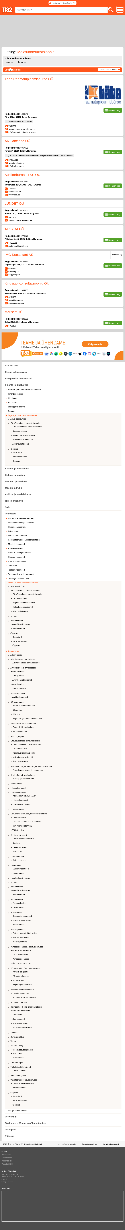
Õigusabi (14, 449)
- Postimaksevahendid (21, 920)
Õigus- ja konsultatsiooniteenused (23, 415)
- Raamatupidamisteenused (23, 997)
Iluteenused (13, 531)
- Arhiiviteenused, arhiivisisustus (25, 663)
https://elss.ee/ (14, 192)
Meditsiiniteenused (16, 544)
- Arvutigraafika (18, 675)
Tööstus (9, 1136)
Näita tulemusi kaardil (108, 70)
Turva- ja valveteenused (18, 578)
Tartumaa (22, 62)
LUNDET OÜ (14, 203)
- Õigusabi (15, 461)
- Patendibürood (18, 628)
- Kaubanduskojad (19, 431)
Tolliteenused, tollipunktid (21, 1050)
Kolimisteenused (17, 809)
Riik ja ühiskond (14, 500)
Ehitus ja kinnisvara (16, 372)
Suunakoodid (7, 1158)
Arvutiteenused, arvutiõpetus (23, 668)
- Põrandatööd (17, 980)
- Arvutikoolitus (17, 684)
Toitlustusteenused (16, 570)
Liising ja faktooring (16, 407)
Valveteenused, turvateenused (23, 1080)
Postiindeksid (7, 1161)
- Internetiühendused (20, 804)
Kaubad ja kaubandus (17, 468)
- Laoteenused (17, 873)
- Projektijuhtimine (19, 942)
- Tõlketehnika (17, 830)
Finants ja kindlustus (16, 385)
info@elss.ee (14, 195)
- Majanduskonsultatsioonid (23, 435)
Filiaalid (117, 255)
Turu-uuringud (16, 1063)
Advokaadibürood (18, 419)
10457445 (23, 210)
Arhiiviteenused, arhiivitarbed (23, 659)
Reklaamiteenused (16, 557)
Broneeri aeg (114, 110)
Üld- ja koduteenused (17, 1111)
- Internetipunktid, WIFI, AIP (23, 796)
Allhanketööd (16, 655)
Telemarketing (16, 1045)
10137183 (23, 261)
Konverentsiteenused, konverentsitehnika (28, 814)
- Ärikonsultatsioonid (20, 444)
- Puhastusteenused (20, 959)
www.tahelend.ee (16, 163)
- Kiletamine (16, 710)
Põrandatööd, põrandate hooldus (24, 968)
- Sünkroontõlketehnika (21, 826)
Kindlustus (12, 398)
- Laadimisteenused (20, 869)
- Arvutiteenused (18, 688)
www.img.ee (13, 271)
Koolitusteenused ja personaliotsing (24, 540)
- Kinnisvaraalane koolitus (22, 839)
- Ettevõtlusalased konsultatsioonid (26, 427)
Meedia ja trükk (13, 488)
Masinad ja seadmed (16, 481)
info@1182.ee (7, 1182)
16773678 (23, 236)
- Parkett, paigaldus (19, 972)
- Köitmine (15, 714)
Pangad (11, 411)
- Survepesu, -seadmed (21, 963)
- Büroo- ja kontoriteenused (23, 706)
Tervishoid (11, 1116)
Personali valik (16, 899)
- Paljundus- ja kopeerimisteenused (26, 718)
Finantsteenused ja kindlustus (21, 522)
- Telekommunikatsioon (21, 1027)
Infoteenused (16, 784)
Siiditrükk (14, 1032)
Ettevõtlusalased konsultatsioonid (25, 423)
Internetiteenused (18, 792)
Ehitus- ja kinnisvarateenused (21, 518)
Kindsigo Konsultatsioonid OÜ (27, 283)
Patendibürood (16, 620)
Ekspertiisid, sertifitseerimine (23, 723)
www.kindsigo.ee (15, 300)
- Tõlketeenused (18, 1070)
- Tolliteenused (17, 1057)
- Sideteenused (18, 1019)
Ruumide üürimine (18, 1002)
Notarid (13, 616)
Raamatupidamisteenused (22, 990)
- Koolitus (15, 843)
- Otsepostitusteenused (21, 916)
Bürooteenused (17, 702)
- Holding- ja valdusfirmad (22, 778)
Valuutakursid (7, 1164)
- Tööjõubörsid (17, 907)
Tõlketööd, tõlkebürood (20, 1067)
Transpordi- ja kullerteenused (21, 574)
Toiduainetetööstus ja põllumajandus (25, 1123)
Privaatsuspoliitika (89, 1144)
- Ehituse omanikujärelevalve (24, 933)
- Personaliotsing (18, 903)
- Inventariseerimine (20, 993)
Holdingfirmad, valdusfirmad (22, 775)
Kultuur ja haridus (15, 475)
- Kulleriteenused (18, 860)
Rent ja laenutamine (17, 561)
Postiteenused (16, 912)
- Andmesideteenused (21, 1010)
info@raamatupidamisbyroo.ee (22, 132)
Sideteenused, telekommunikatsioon (26, 1007)
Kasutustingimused (111, 1144)
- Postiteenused (18, 924)
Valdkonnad (6, 1155)
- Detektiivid (16, 452)
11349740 (23, 114)
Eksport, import (17, 736)
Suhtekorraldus (17, 1037)
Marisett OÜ (14, 312)
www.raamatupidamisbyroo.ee (21, 129)
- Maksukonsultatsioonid (22, 439)
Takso (13, 1041)
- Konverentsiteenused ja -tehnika (26, 821)
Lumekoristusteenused (20, 878)
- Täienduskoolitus (19, 847)
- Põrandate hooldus (20, 976)
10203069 (23, 319)
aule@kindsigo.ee (16, 303)
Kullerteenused (17, 857)
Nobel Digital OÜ (16, 1144)
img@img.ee (14, 274)
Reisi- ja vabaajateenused (19, 553)
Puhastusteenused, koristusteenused (26, 947)
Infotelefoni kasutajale (67, 1144)
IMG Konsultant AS (19, 255)
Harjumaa (9, 62)
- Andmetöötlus (18, 671)
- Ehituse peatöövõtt (20, 937)
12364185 (23, 290)
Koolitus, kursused (18, 835)
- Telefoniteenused (19, 1023)
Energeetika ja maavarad (18, 378)
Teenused (10, 513)
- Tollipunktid (16, 1053)
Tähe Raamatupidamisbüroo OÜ (29, 79)
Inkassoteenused (17, 788)
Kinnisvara (13, 402)
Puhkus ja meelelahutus (18, 494)
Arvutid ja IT (11, 365)
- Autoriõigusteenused (21, 624)
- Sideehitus (16, 1015)
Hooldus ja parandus (17, 527)
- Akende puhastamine (21, 950)
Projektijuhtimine (17, 929)
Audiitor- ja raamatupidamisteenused (24, 389)
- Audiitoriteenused (19, 697)
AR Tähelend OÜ (17, 141)
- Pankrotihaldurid (19, 457)
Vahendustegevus (18, 1075)
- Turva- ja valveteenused (22, 1083)
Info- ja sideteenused (17, 535)
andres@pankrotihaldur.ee (20, 220)
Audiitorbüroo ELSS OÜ (22, 175)
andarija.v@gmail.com (18, 246)
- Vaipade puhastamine (21, 985)
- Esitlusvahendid (18, 817)
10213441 (23, 182)
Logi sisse (56, 3)
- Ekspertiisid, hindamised (22, 727)
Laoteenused (16, 865)
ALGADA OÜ (14, 229)
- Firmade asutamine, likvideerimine (27, 770)
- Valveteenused (18, 1088)
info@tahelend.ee (16, 166)
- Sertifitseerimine (19, 731)
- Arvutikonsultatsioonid (21, 680)
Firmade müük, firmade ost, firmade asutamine (31, 766)
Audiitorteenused (17, 693)
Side (7, 507)
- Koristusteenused (19, 954)
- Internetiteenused (19, 800)
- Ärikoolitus (16, 851)
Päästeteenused (15, 548)
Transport (10, 1129)
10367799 (23, 148)
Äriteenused (13, 651)
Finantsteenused (15, 394)
